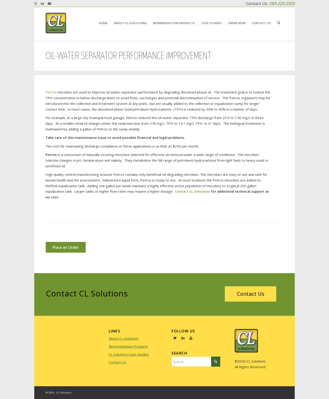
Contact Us (117, 362)
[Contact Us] (250, 294)
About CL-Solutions (123, 338)
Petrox (50, 92)
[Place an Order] (66, 247)
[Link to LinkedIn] (42, 3)
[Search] (278, 23)
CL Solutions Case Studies (129, 354)
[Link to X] (35, 3)
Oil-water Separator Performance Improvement (128, 56)
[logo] (56, 23)
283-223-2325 (282, 3)
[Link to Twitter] (175, 337)
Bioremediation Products (128, 346)
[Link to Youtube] (49, 3)
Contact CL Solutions (192, 191)
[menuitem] (103, 23)
